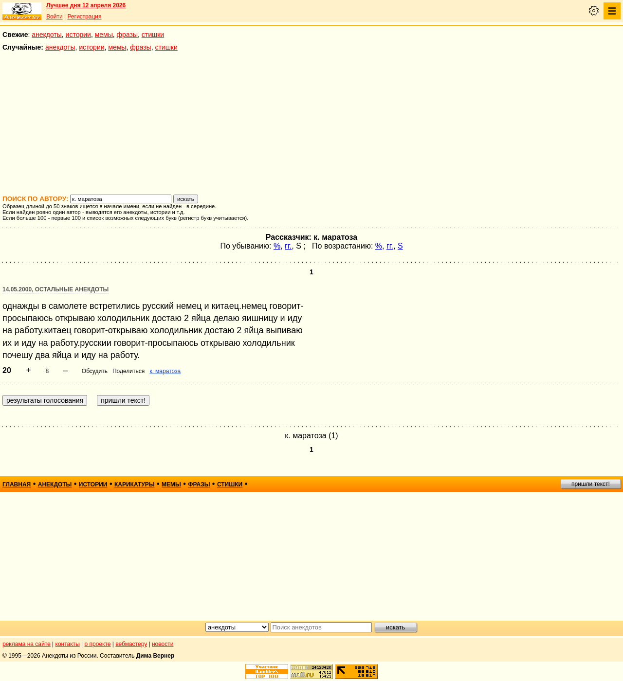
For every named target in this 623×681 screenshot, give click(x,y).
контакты (67, 644)
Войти (54, 16)
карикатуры (134, 484)
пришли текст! (590, 484)
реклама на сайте (26, 644)
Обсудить (95, 371)
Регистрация (84, 16)
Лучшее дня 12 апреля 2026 (86, 5)
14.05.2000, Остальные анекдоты (55, 289)
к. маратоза (165, 371)
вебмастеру (131, 644)
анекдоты (47, 34)
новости (162, 644)
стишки (153, 34)
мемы (104, 34)
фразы (127, 34)
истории (78, 34)
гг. (288, 246)
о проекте (98, 644)
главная (16, 484)
